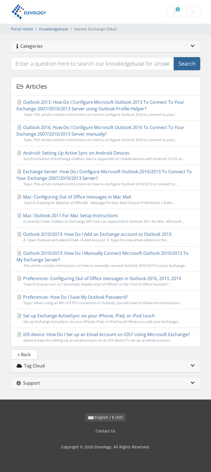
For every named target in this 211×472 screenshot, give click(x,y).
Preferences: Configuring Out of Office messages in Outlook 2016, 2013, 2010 (105, 281)
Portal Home (22, 29)
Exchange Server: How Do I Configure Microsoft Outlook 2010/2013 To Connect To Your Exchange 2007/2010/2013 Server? (105, 178)
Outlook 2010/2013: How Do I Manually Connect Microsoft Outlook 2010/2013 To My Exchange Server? (105, 259)
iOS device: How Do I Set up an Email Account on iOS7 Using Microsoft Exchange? (105, 337)
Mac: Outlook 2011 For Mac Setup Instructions (105, 218)
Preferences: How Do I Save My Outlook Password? (105, 300)
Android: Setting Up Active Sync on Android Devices (105, 155)
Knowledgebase (53, 29)
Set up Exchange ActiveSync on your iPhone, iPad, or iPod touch (105, 318)
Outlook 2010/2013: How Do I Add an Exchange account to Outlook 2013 (105, 237)
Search (187, 63)
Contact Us (105, 431)
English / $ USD (105, 417)
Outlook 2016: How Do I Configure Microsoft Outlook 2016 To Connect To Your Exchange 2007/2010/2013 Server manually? (105, 133)
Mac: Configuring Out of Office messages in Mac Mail (105, 199)
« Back (24, 354)
